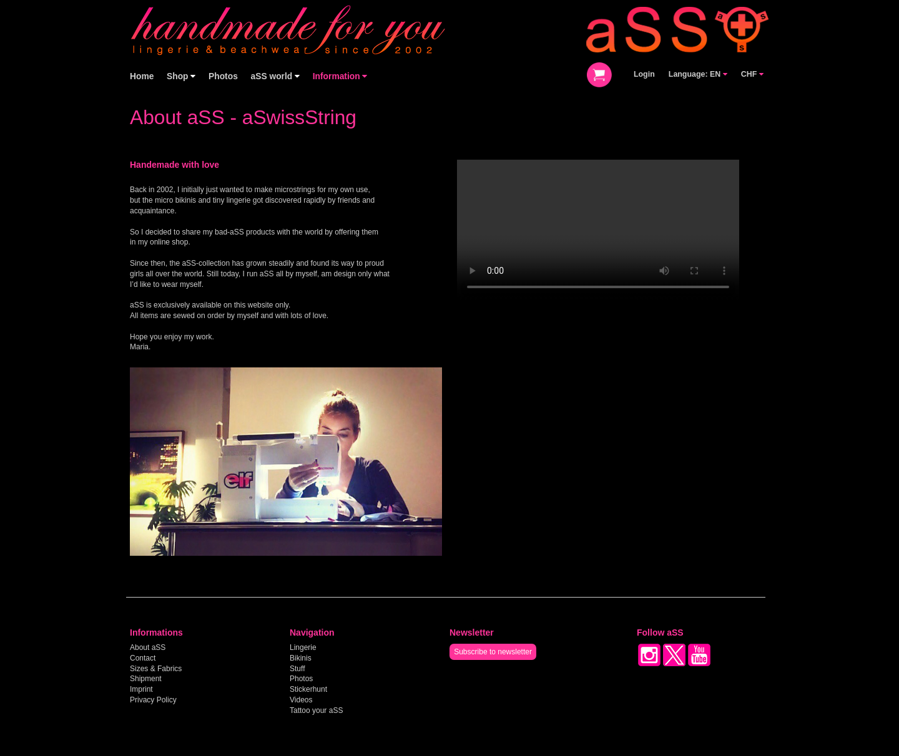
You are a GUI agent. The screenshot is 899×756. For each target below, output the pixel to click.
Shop (181, 76)
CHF (752, 74)
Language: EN (698, 74)
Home (142, 76)
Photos (223, 76)
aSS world (275, 76)
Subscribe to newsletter (493, 651)
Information (340, 76)
